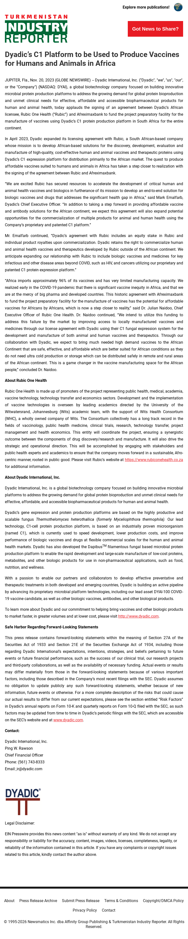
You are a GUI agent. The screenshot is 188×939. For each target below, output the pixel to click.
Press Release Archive (38, 900)
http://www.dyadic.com (138, 616)
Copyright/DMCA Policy (163, 900)
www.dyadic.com (68, 720)
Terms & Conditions (121, 900)
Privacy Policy (85, 910)
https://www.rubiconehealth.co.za (154, 459)
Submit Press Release (80, 900)
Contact (108, 910)
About (9, 900)
